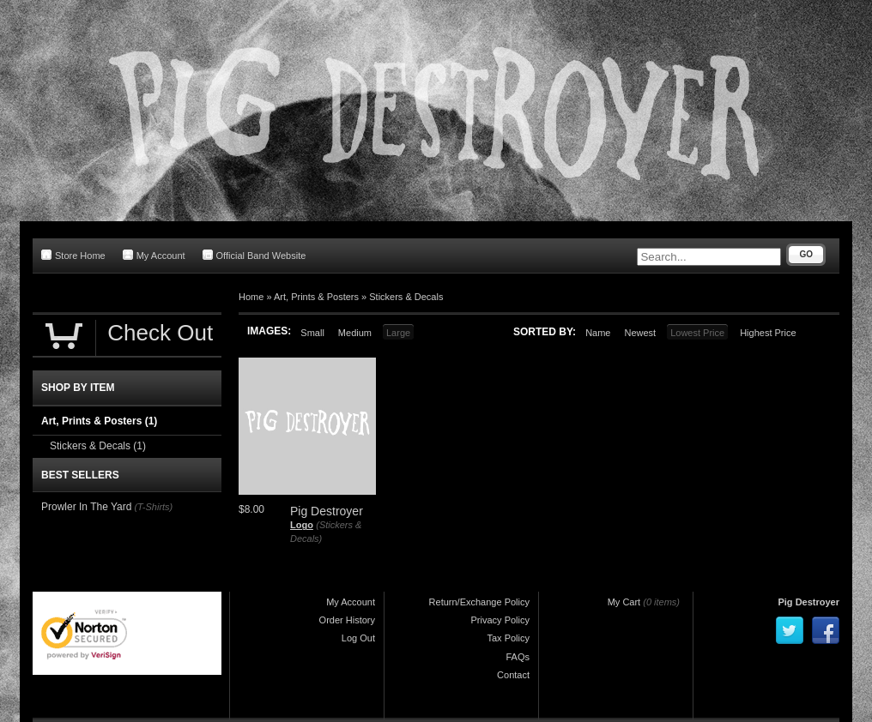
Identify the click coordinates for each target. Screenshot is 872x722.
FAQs (518, 657)
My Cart (624, 602)
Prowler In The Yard (86, 507)
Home (251, 297)
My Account (154, 255)
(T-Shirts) (153, 507)
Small (312, 333)
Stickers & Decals (406, 297)
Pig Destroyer (808, 602)
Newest (640, 333)
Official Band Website (254, 255)
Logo (301, 525)
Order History (347, 620)
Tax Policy (508, 638)
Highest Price (768, 333)
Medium (355, 333)
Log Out (358, 638)
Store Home (73, 255)
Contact (513, 675)
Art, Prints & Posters (316, 297)
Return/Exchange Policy (479, 602)
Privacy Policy (500, 620)
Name (597, 333)
